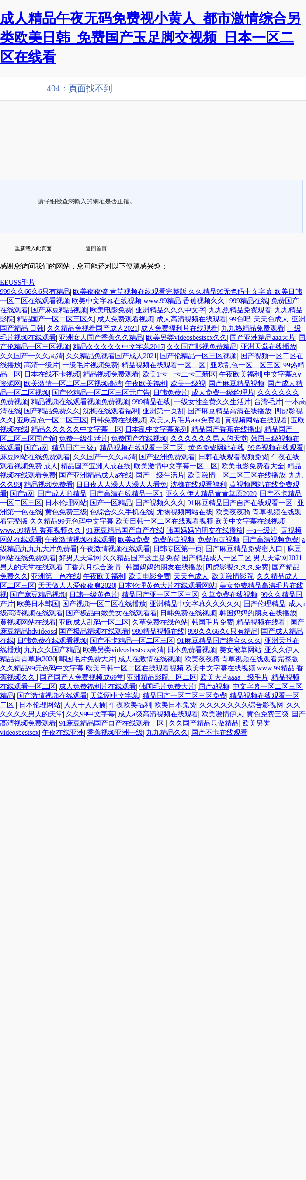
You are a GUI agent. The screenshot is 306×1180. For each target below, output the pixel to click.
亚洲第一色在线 (55, 576)
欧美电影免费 (111, 310)
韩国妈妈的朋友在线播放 (204, 530)
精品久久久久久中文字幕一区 (76, 429)
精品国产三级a (74, 447)
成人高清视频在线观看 (191, 319)
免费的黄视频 (174, 539)
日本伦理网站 (66, 502)
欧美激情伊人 (222, 714)
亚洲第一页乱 (163, 411)
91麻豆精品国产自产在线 (124, 530)
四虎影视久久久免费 (236, 567)
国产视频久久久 (160, 502)
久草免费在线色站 (160, 622)
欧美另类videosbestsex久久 (186, 337)
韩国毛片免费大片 (87, 659)
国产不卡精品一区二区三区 (132, 640)
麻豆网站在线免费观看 (35, 457)
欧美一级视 (187, 383)
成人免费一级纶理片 (222, 392)
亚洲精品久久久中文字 (170, 310)
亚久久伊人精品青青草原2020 (211, 493)
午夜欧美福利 (240, 374)
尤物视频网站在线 (184, 512)
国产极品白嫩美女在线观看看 (111, 613)
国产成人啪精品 (62, 493)
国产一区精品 (111, 502)
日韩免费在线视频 (118, 420)
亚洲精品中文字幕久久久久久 (195, 603)
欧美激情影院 (233, 576)
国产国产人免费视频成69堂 (82, 677)
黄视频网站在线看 (28, 622)
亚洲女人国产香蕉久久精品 (101, 337)
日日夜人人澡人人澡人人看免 (121, 484)
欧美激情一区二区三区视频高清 (73, 383)
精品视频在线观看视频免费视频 (80, 401)
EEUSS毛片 (17, 282)
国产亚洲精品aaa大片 (262, 337)
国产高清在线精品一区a (126, 493)
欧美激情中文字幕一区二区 (176, 466)
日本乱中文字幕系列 (156, 429)
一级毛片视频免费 (90, 365)
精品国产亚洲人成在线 (96, 466)
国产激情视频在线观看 (52, 695)
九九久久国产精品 (52, 649)
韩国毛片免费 (212, 622)
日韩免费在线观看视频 (52, 640)
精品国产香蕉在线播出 (226, 429)
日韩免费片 (170, 392)
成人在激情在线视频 (149, 659)
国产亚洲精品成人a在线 (95, 475)
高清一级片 (41, 365)
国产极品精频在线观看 (94, 631)
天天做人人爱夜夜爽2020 (76, 585)
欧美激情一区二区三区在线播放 (236, 475)
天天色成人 (271, 319)
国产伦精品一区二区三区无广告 (101, 392)
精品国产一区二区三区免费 (184, 695)
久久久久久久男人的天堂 (208, 438)
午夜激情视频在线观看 (80, 539)
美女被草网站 (240, 649)
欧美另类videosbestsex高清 (123, 649)
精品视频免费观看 (111, 374)
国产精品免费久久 (52, 411)
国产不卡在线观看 (219, 732)
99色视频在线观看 (275, 447)
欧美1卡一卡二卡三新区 (179, 374)
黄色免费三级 (66, 512)
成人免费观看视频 (125, 319)
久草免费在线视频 (229, 594)
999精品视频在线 (158, 631)
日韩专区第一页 (177, 548)
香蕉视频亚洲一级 (115, 732)
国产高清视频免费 (271, 539)
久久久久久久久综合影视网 (241, 705)
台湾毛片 (268, 401)
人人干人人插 (85, 705)
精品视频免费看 (48, 484)
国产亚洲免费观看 (167, 457)
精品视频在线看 (261, 622)
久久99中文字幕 (90, 714)
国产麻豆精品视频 (59, 310)
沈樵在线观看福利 (111, 411)
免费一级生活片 (83, 438)
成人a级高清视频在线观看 (158, 714)
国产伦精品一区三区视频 (198, 356)
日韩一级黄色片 (93, 594)
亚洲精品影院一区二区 (162, 677)
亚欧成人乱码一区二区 (94, 622)
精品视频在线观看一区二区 (164, 365)
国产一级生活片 (160, 475)
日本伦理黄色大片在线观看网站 (167, 585)
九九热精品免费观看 (240, 310)
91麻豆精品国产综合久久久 (219, 640)
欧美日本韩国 (38, 603)
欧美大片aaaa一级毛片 (234, 677)
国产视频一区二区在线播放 (104, 603)
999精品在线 (249, 300)
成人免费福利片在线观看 (179, 328)
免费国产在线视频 (139, 438)
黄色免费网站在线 (216, 447)
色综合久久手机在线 (121, 512)
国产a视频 (214, 686)
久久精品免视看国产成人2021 (92, 328)
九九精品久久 (167, 732)
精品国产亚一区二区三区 (160, 594)
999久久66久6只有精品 (35, 291)
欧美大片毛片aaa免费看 (186, 420)
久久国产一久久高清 (31, 356)
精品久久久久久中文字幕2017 (118, 346)
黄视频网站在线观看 (256, 420)
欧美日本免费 (175, 705)
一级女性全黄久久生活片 (212, 401)
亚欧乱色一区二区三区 (245, 365)
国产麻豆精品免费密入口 (244, 548)
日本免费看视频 (191, 649)
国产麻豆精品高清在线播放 (229, 411)
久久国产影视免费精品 (202, 346)
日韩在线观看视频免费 (233, 457)
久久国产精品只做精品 (204, 723)
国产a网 (36, 447)
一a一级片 (261, 530)
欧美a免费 (133, 539)
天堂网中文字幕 (114, 695)
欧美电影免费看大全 (252, 466)
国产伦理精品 (264, 603)
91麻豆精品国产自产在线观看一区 (241, 502)
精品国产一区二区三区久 (55, 319)
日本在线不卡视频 (52, 374)
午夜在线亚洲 (63, 732)
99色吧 (240, 319)
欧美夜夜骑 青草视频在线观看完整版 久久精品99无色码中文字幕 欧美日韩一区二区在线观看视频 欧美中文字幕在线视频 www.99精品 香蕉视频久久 (150, 521)
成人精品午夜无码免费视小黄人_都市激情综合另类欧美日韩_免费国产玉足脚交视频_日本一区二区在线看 (150, 37)
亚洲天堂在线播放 (268, 346)
